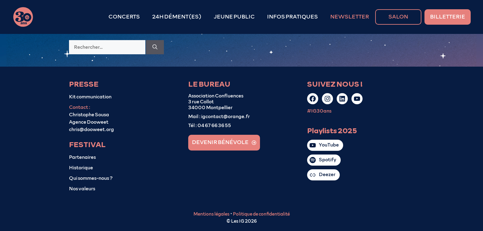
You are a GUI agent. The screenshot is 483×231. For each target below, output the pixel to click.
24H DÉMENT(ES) (176, 17)
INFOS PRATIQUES (292, 17)
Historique (81, 167)
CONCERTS (124, 17)
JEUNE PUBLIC (234, 17)
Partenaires (82, 157)
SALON (398, 17)
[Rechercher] (155, 47)
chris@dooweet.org (91, 129)
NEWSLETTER (349, 17)
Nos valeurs (82, 188)
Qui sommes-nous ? (91, 178)
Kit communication (90, 96)
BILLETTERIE (447, 17)
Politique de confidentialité (261, 214)
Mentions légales (211, 214)
